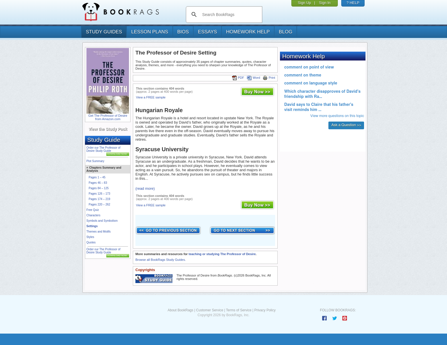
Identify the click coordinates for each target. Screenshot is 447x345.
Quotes (91, 242)
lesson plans (149, 32)
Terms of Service (238, 310)
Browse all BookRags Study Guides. (160, 259)
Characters (93, 215)
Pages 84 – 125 (99, 188)
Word (253, 77)
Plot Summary (95, 161)
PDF (238, 77)
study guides (104, 32)
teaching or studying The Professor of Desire (221, 254)
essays (207, 32)
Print (269, 77)
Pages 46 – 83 (98, 182)
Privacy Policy (265, 310)
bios (183, 32)
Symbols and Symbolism (101, 220)
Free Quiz (92, 209)
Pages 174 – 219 (99, 199)
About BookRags (180, 310)
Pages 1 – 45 (97, 177)
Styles (90, 237)
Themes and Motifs (98, 231)
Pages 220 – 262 (99, 204)
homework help (248, 32)
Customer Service (209, 310)
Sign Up (304, 3)
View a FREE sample (151, 97)
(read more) (145, 188)
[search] (230, 14)
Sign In (324, 3)
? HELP (353, 3)
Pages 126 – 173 (99, 193)
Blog (285, 32)
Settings (91, 226)
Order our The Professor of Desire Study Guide (103, 149)
